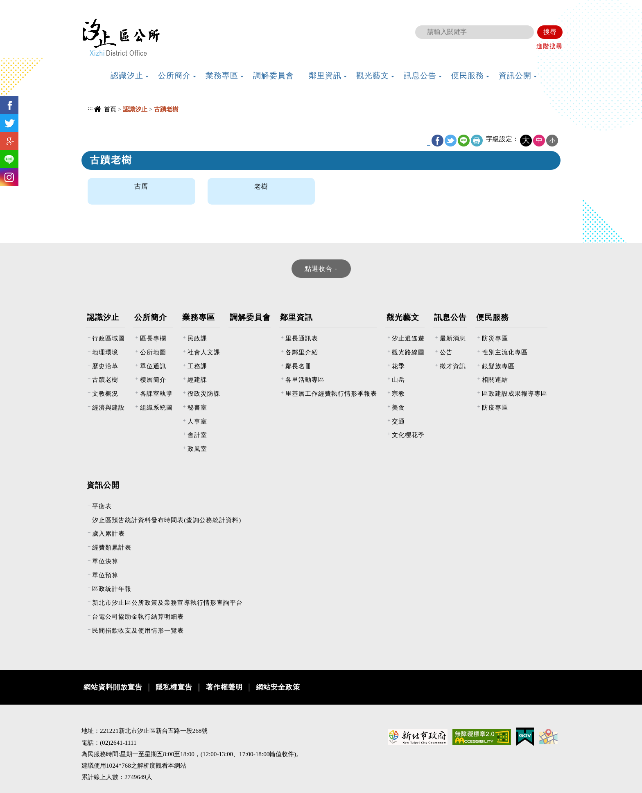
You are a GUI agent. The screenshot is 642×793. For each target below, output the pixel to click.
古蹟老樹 (105, 379)
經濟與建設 (108, 407)
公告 (446, 352)
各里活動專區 (305, 379)
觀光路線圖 (408, 352)
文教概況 (105, 393)
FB (437, 140)
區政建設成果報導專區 (514, 393)
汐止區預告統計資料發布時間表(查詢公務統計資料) (166, 519)
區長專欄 (153, 338)
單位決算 (105, 561)
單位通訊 (153, 366)
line (464, 140)
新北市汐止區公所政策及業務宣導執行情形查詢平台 (167, 602)
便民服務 (492, 317)
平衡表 (102, 505)
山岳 (398, 379)
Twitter (451, 140)
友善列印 (477, 140)
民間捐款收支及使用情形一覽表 (138, 630)
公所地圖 (153, 352)
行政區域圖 (108, 338)
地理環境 (105, 352)
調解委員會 (250, 317)
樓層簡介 (153, 379)
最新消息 (453, 338)
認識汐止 (103, 317)
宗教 (398, 393)
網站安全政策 (278, 687)
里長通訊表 (301, 338)
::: (431, 5)
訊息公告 (450, 317)
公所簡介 (150, 317)
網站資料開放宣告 (113, 687)
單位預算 (105, 575)
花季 (398, 366)
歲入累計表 (108, 533)
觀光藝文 (403, 317)
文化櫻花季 (408, 434)
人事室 (197, 421)
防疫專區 (495, 407)
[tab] (321, 268)
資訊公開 (103, 485)
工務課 (197, 366)
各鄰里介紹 (301, 352)
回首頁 (445, 6)
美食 (398, 407)
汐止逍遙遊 (408, 338)
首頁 (110, 109)
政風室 (197, 448)
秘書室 (197, 407)
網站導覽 (475, 6)
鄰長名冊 (298, 366)
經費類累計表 (111, 547)
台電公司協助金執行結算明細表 (138, 616)
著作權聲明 (224, 687)
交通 (398, 421)
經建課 (197, 379)
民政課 (197, 338)
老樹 (261, 186)
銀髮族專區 (498, 366)
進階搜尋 (549, 46)
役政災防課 (204, 393)
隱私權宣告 (174, 687)
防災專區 (495, 338)
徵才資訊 (453, 366)
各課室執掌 (156, 393)
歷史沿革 (105, 366)
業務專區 (198, 317)
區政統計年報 (111, 588)
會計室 (197, 434)
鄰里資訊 (296, 317)
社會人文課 (204, 352)
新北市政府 (519, 6)
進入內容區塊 (21, 4)
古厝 (141, 186)
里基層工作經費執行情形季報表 (331, 393)
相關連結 (495, 379)
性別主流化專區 (505, 352)
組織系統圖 (156, 407)
